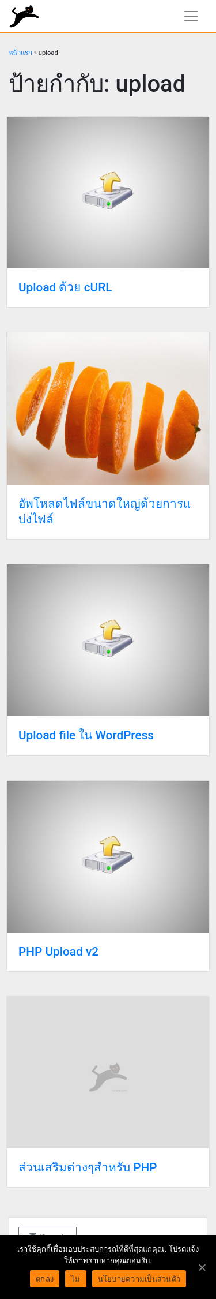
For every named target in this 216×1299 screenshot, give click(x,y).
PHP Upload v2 (58, 952)
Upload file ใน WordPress (86, 735)
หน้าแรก (20, 53)
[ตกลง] (201, 1267)
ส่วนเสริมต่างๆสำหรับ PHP (87, 1167)
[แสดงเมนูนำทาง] (191, 16)
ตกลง (45, 1279)
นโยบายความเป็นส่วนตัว (139, 1279)
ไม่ (76, 1279)
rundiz (24, 16)
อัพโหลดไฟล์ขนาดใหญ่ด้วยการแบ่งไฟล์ (104, 511)
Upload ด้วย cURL (65, 287)
